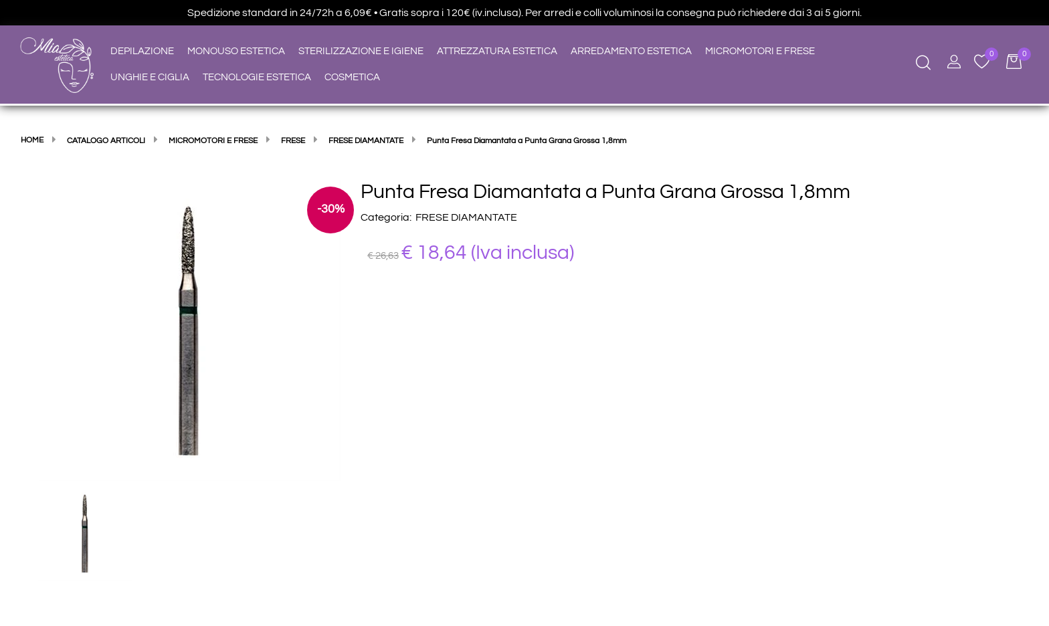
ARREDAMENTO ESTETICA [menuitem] (631, 51)
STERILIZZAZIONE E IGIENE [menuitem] (360, 51)
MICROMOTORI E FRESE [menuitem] (760, 51)
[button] (190, 329)
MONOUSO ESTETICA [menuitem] (236, 51)
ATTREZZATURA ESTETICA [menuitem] (497, 51)
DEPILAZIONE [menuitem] (142, 51)
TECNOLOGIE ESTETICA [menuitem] (257, 77)
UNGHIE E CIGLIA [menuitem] (149, 77)
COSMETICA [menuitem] (352, 77)
